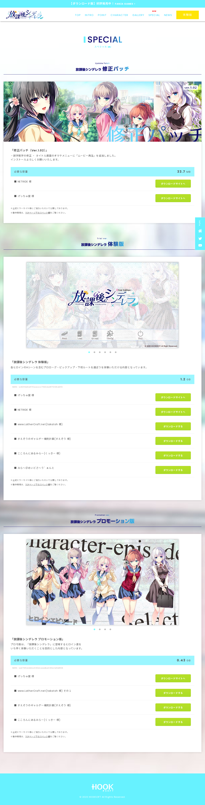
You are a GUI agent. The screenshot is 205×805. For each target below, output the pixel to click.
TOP (78, 15)
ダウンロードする (173, 426)
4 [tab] (105, 352)
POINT (102, 15)
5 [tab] (110, 352)
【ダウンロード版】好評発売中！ (102, 4)
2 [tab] (94, 352)
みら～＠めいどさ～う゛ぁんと (36, 468)
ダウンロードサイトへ (173, 183)
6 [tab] (116, 352)
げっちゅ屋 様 (26, 196)
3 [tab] (100, 352)
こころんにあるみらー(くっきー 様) (39, 453)
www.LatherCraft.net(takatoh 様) (40, 424)
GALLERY (138, 15)
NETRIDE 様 (25, 181)
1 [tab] (89, 352)
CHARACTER (119, 15)
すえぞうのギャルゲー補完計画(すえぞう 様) (44, 439)
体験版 (187, 15)
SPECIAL (154, 15)
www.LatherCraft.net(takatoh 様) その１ (45, 691)
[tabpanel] (102, 305)
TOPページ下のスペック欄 (37, 213)
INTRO (89, 15)
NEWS (168, 15)
